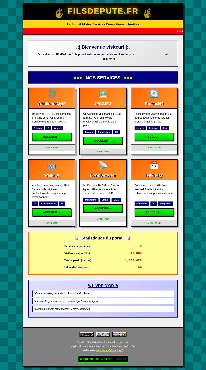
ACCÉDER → (52, 136)
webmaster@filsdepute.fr (109, 350)
